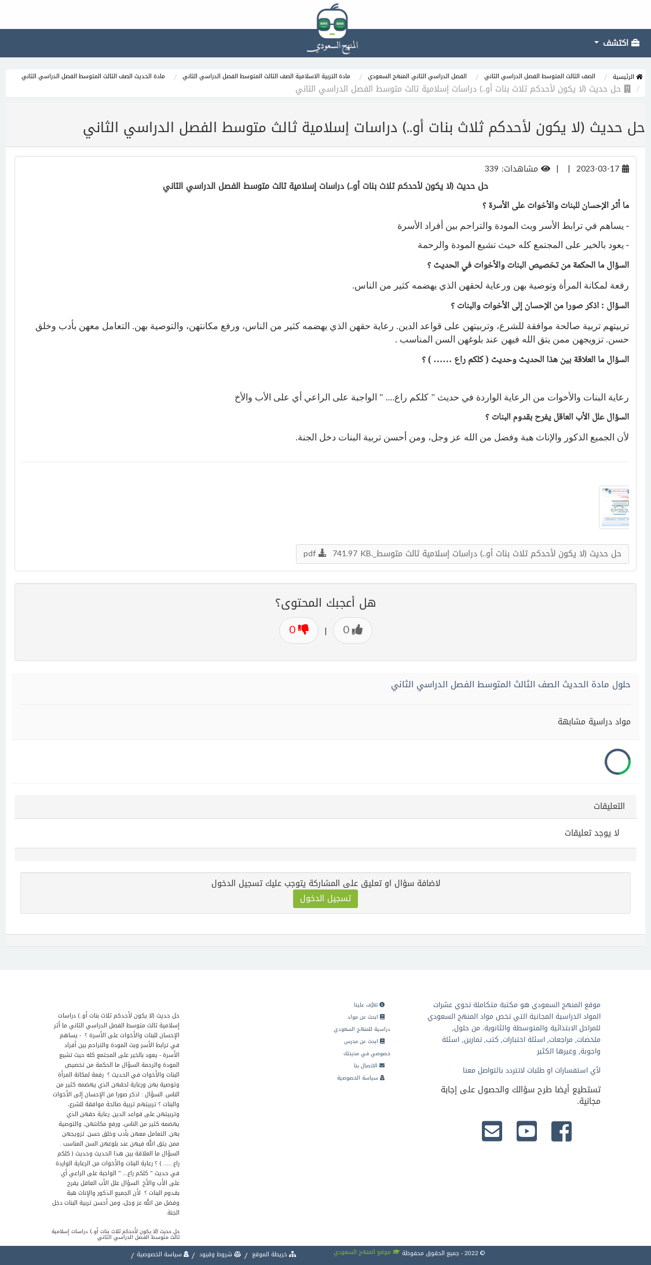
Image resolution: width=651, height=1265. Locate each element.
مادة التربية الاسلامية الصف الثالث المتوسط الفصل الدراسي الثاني (266, 76)
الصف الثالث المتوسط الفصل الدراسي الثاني (539, 76)
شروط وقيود (220, 1254)
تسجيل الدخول (325, 898)
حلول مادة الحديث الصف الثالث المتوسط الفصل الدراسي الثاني (511, 684)
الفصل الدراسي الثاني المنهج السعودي (417, 76)
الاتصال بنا (369, 1065)
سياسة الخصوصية (361, 1078)
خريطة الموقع (273, 1254)
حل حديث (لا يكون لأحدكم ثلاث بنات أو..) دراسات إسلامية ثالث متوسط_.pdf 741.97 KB (462, 554)
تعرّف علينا (369, 1005)
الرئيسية (627, 76)
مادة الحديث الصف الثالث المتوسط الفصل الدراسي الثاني (93, 76)
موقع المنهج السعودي (367, 1251)
